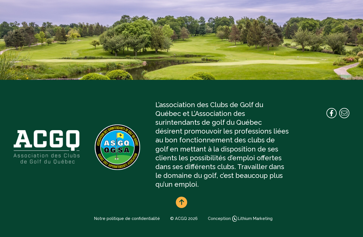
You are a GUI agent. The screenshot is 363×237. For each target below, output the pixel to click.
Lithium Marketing (255, 218)
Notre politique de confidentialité (127, 218)
